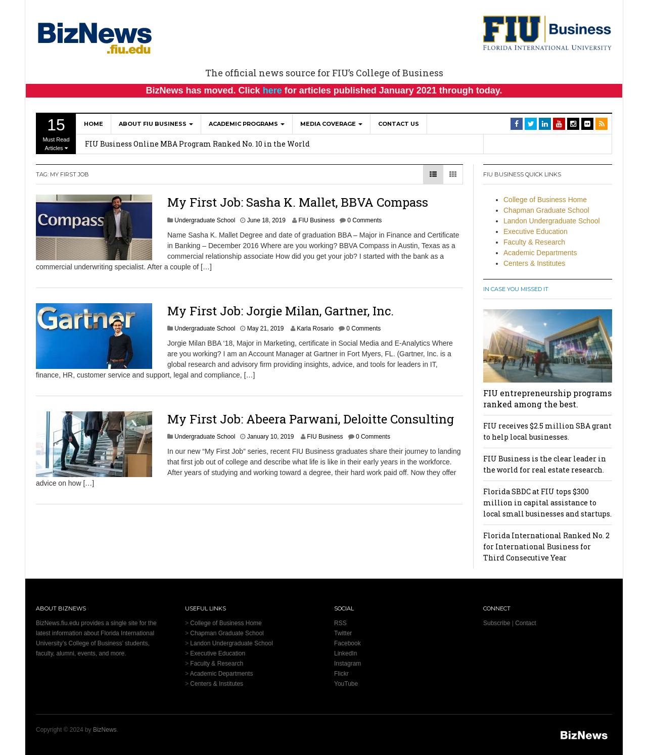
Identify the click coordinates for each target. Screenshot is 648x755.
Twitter (343, 633)
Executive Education (535, 231)
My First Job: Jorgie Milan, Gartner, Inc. (280, 311)
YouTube (346, 683)
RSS (340, 623)
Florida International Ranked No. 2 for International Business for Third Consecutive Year (546, 546)
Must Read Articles (56, 133)
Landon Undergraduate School (551, 221)
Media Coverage (331, 123)
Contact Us (398, 123)
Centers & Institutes (534, 263)
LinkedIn (345, 653)
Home (93, 123)
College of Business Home (545, 200)
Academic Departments (540, 253)
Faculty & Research (534, 242)
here (272, 90)
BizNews (105, 729)
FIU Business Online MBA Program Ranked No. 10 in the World (197, 144)
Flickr (341, 673)
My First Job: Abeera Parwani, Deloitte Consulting (310, 419)
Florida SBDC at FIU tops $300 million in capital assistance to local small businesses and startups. (547, 502)
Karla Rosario (315, 328)
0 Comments (364, 220)
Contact (525, 623)
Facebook (347, 643)
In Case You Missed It (515, 289)
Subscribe (496, 623)
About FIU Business (156, 123)
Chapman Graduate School (546, 210)
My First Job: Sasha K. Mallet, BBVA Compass (297, 202)
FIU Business (317, 220)
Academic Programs (247, 123)
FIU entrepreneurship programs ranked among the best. (547, 398)
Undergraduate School (204, 220)
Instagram (347, 663)
